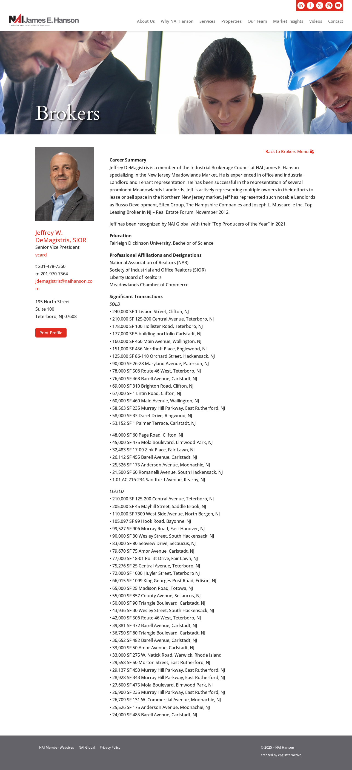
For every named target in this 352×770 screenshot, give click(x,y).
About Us (146, 21)
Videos (315, 21)
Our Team (257, 21)
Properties (231, 21)
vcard (41, 255)
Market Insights (288, 21)
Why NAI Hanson (177, 21)
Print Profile (50, 332)
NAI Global (87, 747)
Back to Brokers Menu (286, 151)
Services (207, 21)
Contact (335, 21)
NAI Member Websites (56, 747)
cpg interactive (289, 754)
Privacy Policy (110, 747)
